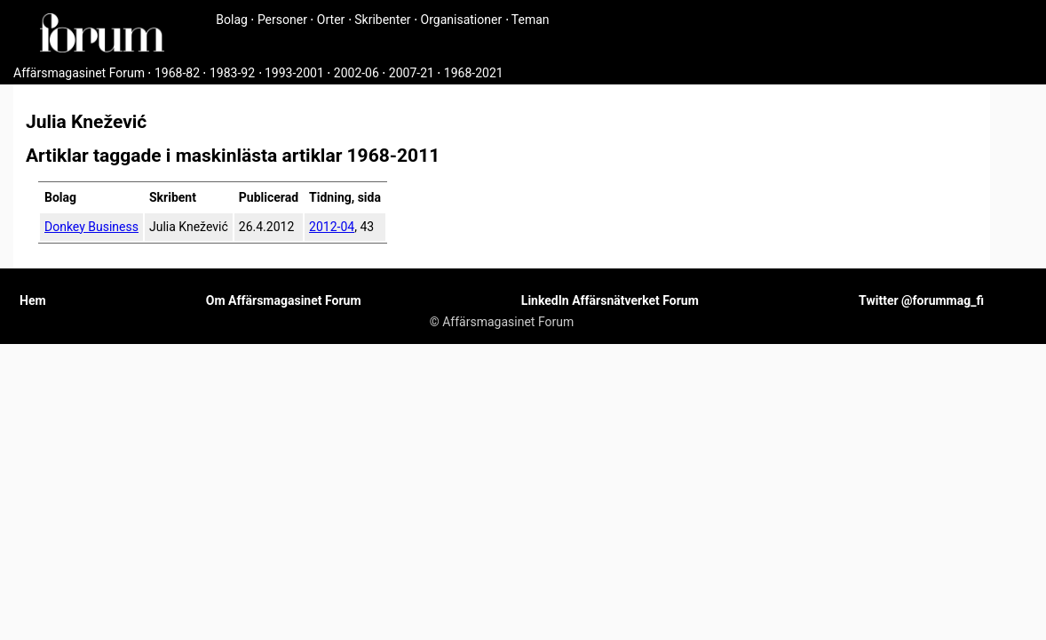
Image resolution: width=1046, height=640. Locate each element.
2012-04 (331, 227)
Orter (331, 19)
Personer (282, 19)
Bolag (232, 19)
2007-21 (411, 73)
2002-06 (356, 73)
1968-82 (177, 73)
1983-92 (232, 73)
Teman (530, 19)
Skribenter (382, 19)
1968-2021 (473, 73)
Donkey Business (91, 227)
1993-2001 (294, 73)
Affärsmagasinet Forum (79, 73)
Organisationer (462, 19)
